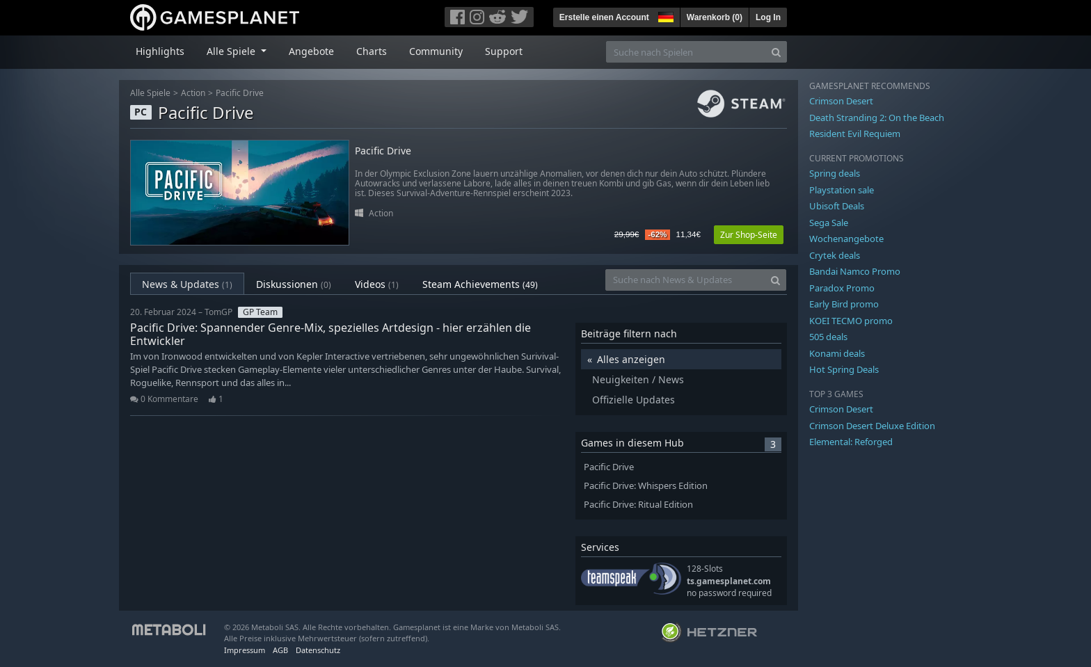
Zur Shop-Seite (748, 235)
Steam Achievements (480, 284)
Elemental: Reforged (851, 441)
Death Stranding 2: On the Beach (876, 117)
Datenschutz (318, 650)
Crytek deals (834, 255)
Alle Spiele (150, 93)
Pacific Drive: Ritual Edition (638, 505)
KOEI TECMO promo (851, 320)
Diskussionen (293, 284)
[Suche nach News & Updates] (685, 280)
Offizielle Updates (633, 399)
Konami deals (837, 353)
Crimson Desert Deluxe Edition (872, 425)
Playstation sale (841, 190)
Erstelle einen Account (604, 17)
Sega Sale (828, 222)
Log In (768, 17)
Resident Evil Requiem (854, 133)
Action (193, 93)
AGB (280, 650)
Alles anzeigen (631, 359)
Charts (371, 51)
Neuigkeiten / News (638, 379)
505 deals (828, 336)
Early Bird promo (844, 304)
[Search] (776, 52)
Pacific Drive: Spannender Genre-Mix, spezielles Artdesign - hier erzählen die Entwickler (330, 334)
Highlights (160, 51)
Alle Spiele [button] (232, 51)
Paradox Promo (842, 288)
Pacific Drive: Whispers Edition (646, 486)
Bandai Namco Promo (854, 271)
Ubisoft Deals (836, 206)
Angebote (311, 51)
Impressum (244, 650)
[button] (664, 15)
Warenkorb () (714, 17)
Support (504, 51)
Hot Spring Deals (844, 369)
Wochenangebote (846, 238)
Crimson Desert (841, 101)
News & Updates (187, 284)
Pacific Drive (240, 93)
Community (436, 51)
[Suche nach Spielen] (686, 52)
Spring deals (834, 173)
